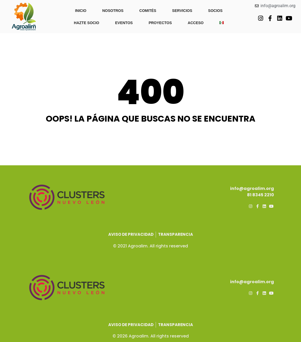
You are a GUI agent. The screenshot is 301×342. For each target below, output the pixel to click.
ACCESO (196, 23)
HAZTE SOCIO (86, 23)
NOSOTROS (112, 10)
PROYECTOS (160, 23)
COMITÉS (147, 10)
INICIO (80, 10)
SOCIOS (215, 10)
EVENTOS (124, 23)
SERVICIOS (182, 10)
